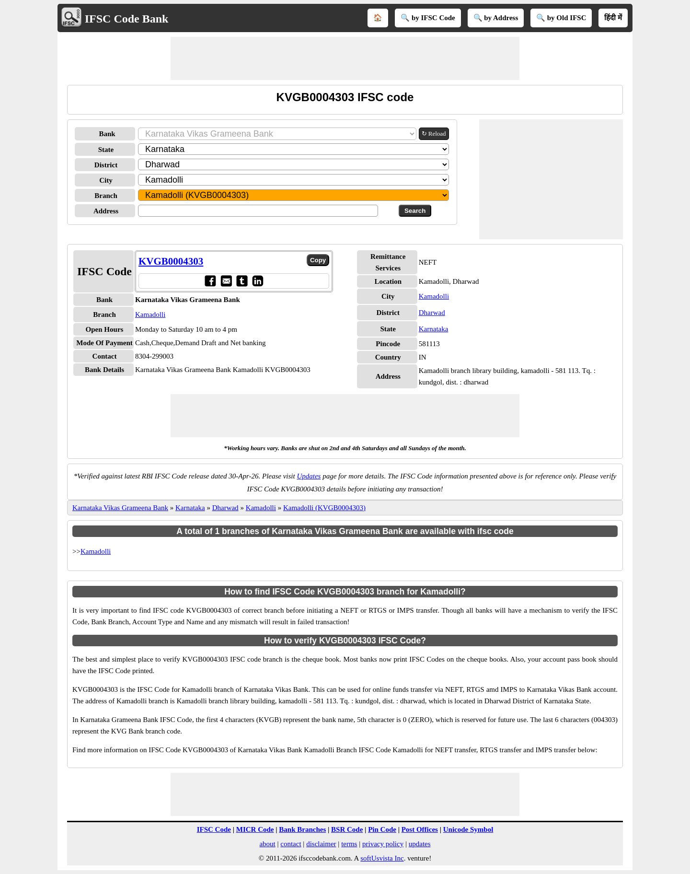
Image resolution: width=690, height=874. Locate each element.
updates (420, 844)
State (106, 149)
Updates (309, 476)
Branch (105, 195)
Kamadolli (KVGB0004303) (324, 508)
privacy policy (382, 844)
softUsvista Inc (381, 858)
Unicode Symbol (468, 829)
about (267, 844)
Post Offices (420, 829)
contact (290, 844)
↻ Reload (434, 133)
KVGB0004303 (170, 261)
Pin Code (382, 829)
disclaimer (321, 844)
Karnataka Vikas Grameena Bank (120, 508)
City (106, 180)
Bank (107, 134)
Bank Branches (302, 829)
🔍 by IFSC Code (428, 18)
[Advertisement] (345, 58)
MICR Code (255, 829)
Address (105, 211)
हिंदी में (613, 18)
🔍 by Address (495, 18)
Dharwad (432, 312)
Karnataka (433, 329)
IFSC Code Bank (127, 18)
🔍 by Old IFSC (561, 18)
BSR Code (347, 829)
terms (349, 844)
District (105, 165)
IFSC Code (214, 829)
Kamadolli (150, 314)
